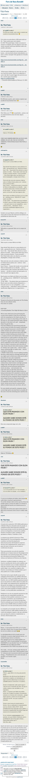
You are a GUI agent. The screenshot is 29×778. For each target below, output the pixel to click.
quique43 (7, 160)
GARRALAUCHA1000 (18, 767)
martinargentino (4, 150)
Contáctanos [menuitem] (22, 773)
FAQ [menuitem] (12, 5)
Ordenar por (14, 746)
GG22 (2, 20)
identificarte (17, 763)
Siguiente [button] (26, 18)
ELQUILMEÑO (4, 661)
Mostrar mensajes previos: (14, 744)
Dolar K (11, 767)
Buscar (24, 14)
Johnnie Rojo (16, 769)
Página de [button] (3, 18)
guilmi (4, 769)
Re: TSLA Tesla (6, 25)
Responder (4, 14)
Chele (7, 767)
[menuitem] (27, 8)
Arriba (27, 88)
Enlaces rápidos (5, 5)
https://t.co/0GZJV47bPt (7, 78)
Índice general (5, 773)
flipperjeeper (3, 400)
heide (8, 769)
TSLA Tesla (4, 11)
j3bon (11, 769)
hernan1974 (3, 219)
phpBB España (20, 777)
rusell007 (7, 30)
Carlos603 (2, 767)
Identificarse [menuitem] (25, 5)
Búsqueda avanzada (26, 14)
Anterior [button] (6, 18)
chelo (2, 119)
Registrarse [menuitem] (18, 5)
